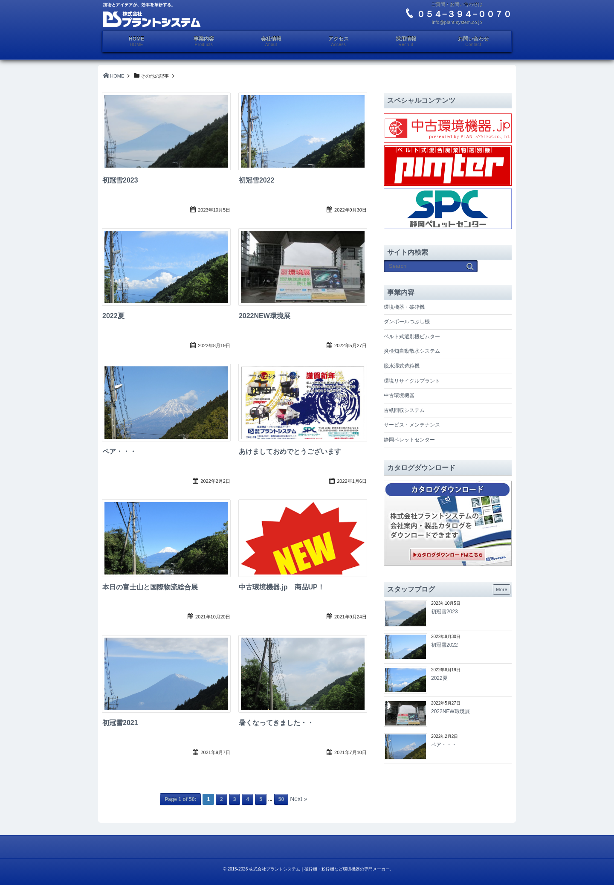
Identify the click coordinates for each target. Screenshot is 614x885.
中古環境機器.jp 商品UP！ (281, 587)
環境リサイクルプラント (412, 381)
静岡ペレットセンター (409, 440)
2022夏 (113, 315)
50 (281, 799)
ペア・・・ (119, 451)
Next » (298, 798)
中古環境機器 (399, 395)
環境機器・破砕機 (404, 307)
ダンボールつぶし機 (407, 322)
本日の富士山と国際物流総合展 (150, 587)
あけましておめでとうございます (290, 451)
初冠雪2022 (257, 180)
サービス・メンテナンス (412, 425)
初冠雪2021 (120, 722)
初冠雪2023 (120, 180)
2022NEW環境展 (264, 315)
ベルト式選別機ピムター (412, 336)
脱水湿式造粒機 (402, 366)
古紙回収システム (404, 410)
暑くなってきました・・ (276, 722)
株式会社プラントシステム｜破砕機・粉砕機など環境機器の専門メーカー (319, 869)
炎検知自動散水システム (412, 351)
